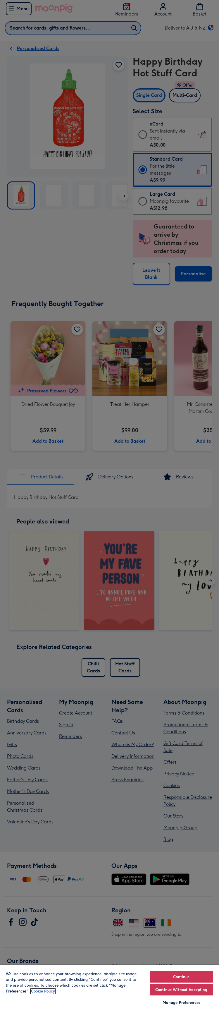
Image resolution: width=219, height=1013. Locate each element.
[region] (109, 989)
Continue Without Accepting (181, 990)
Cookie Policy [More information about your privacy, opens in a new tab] (43, 991)
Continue (181, 977)
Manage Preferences (181, 1002)
